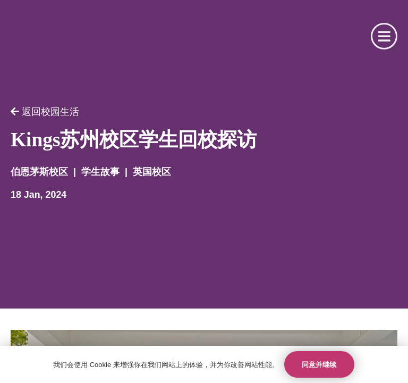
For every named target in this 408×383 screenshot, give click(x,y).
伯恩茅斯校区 (39, 172)
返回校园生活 (45, 112)
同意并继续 (319, 365)
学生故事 (100, 172)
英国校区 (152, 172)
